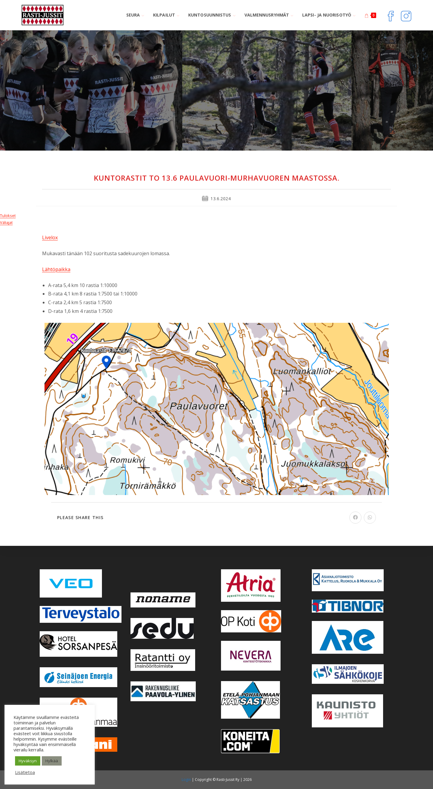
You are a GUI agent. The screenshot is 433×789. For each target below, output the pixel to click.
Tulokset (8, 215)
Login (186, 779)
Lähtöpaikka (56, 269)
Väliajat (6, 222)
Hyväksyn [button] (28, 760)
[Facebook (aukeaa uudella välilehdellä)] (390, 15)
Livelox (50, 237)
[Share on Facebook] (355, 518)
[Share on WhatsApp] (370, 518)
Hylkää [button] (51, 760)
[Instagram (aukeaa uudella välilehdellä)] (406, 15)
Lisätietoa (25, 772)
